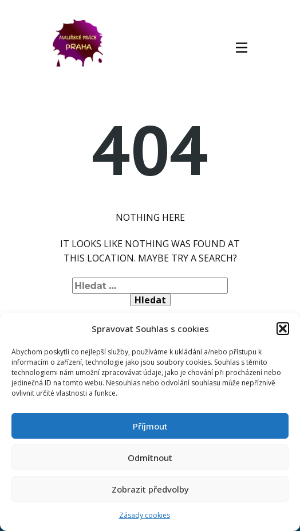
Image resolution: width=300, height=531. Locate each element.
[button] (283, 328)
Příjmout (150, 426)
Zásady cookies (144, 515)
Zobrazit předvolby (150, 489)
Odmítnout (150, 457)
